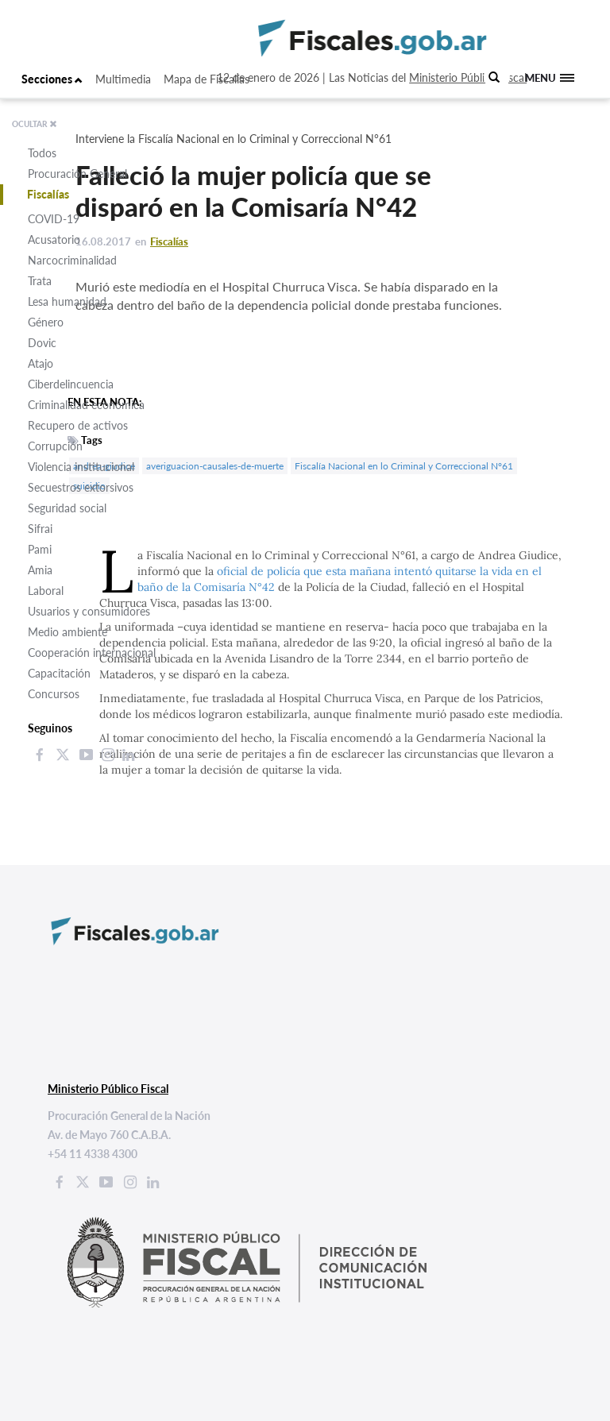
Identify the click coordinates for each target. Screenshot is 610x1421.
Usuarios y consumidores (89, 611)
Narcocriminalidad (72, 260)
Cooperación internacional (92, 652)
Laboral (46, 590)
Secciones (52, 79)
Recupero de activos (78, 425)
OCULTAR (34, 124)
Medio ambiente (67, 632)
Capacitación (59, 673)
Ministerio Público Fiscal (468, 77)
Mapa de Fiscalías (206, 79)
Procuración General (77, 173)
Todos (42, 153)
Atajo (40, 363)
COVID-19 (53, 219)
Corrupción (55, 446)
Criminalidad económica (86, 404)
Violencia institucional (81, 466)
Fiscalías (48, 194)
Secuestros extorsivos (80, 487)
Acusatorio (54, 239)
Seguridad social (67, 508)
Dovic (42, 342)
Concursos (53, 694)
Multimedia (123, 79)
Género (46, 322)
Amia (40, 570)
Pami (40, 549)
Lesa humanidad (67, 301)
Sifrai (40, 528)
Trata (40, 281)
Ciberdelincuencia (71, 384)
